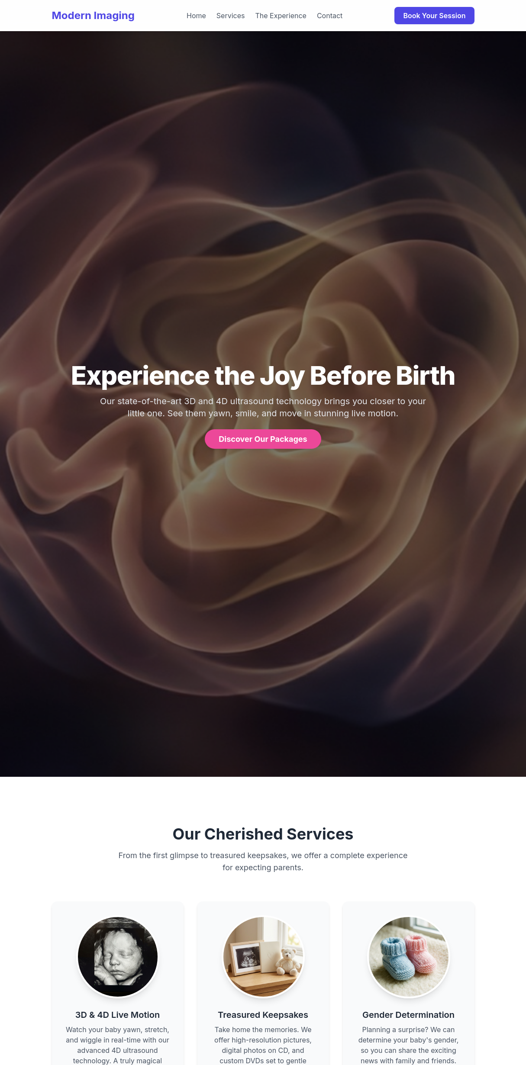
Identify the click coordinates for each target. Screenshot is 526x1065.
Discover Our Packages (263, 439)
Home (196, 15)
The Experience (281, 15)
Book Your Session (434, 15)
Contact (329, 15)
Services (230, 15)
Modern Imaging (93, 15)
